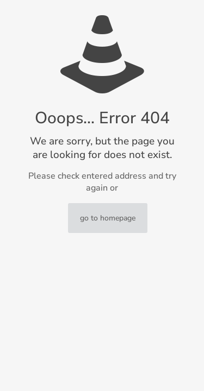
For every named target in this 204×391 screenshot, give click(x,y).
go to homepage (107, 218)
